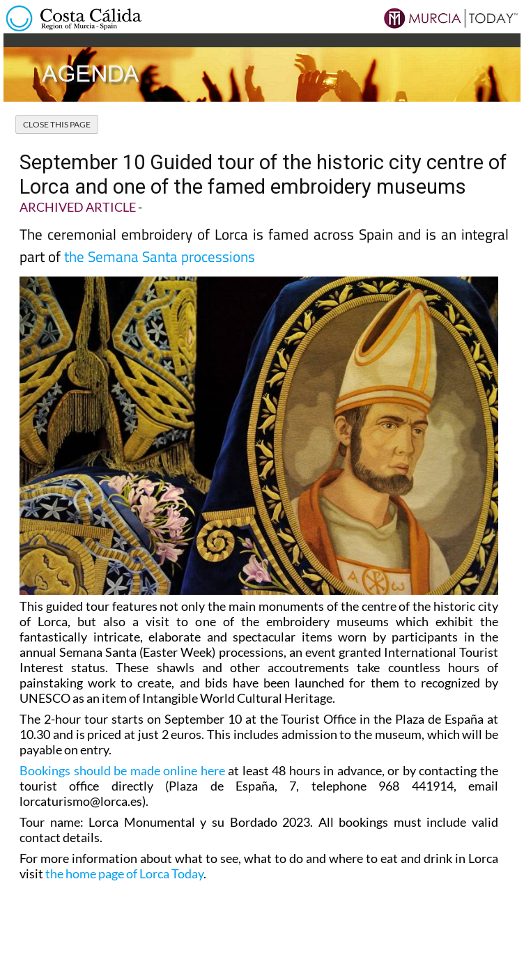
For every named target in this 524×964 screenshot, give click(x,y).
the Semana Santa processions (159, 256)
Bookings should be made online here (122, 770)
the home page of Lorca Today (124, 873)
